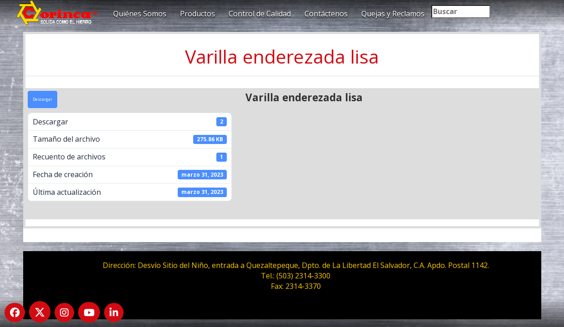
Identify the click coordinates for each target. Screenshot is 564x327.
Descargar (42, 99)
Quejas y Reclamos (392, 14)
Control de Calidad (260, 14)
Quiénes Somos (139, 14)
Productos (197, 14)
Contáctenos (326, 14)
